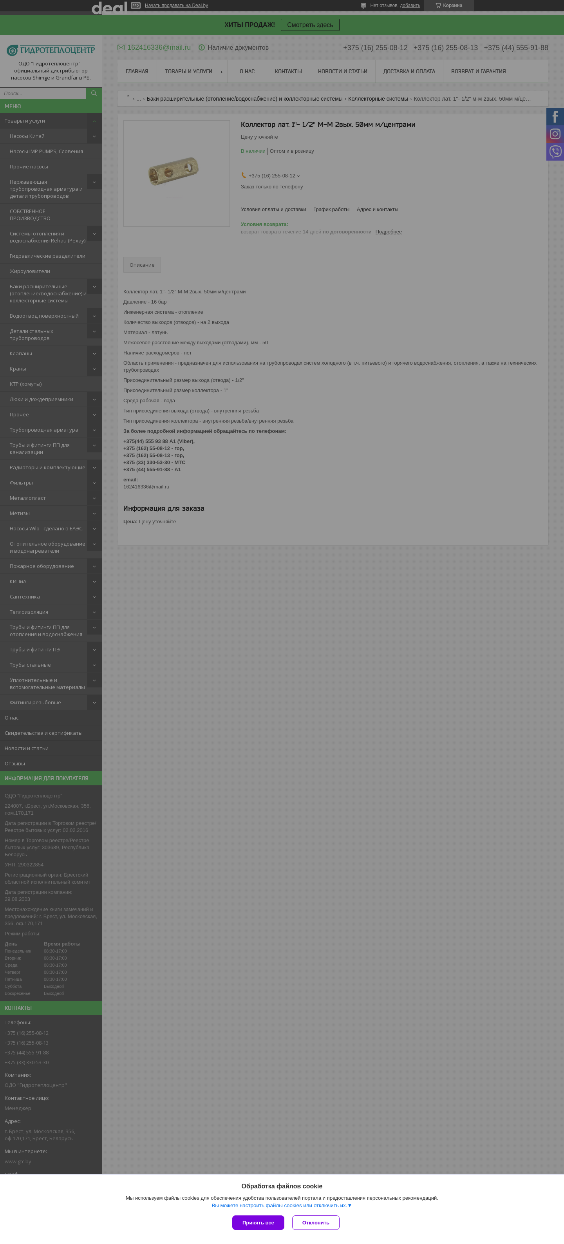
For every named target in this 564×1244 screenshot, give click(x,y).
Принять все (258, 1223)
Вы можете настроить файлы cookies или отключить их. (279, 1205)
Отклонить (315, 1223)
